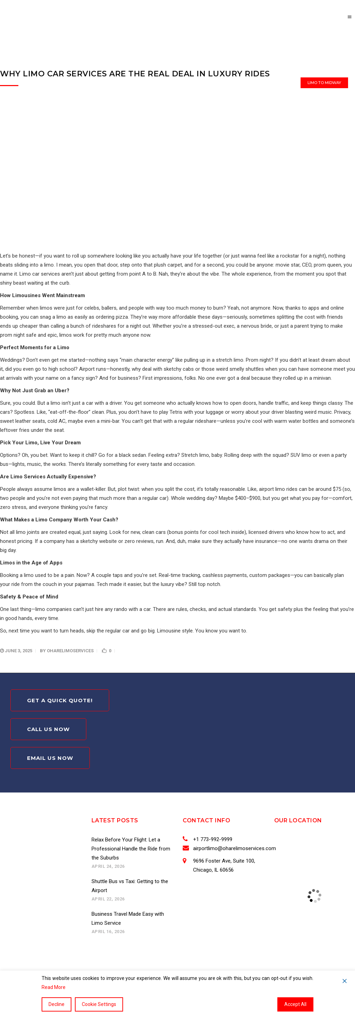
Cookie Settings (99, 1004)
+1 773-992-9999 (211, 839)
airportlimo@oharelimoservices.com (233, 848)
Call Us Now (48, 729)
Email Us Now (50, 758)
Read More (54, 987)
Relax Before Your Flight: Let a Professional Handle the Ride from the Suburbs (131, 849)
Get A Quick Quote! (60, 700)
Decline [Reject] (56, 1004)
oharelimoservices (70, 650)
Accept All (295, 1004)
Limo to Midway (324, 82)
